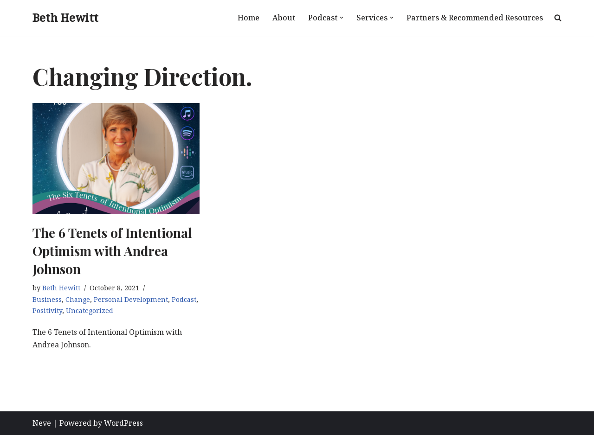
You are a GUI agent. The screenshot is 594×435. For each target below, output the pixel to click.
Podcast (184, 299)
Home (248, 18)
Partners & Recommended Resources (475, 18)
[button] (341, 17)
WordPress (123, 423)
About (283, 18)
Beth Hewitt (61, 287)
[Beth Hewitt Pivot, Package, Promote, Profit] (65, 17)
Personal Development (131, 299)
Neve (41, 423)
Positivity (47, 310)
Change (77, 299)
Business (47, 299)
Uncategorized (89, 310)
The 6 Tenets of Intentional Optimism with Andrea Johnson (112, 250)
